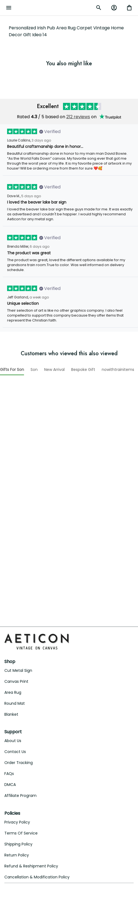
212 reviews (78, 109)
